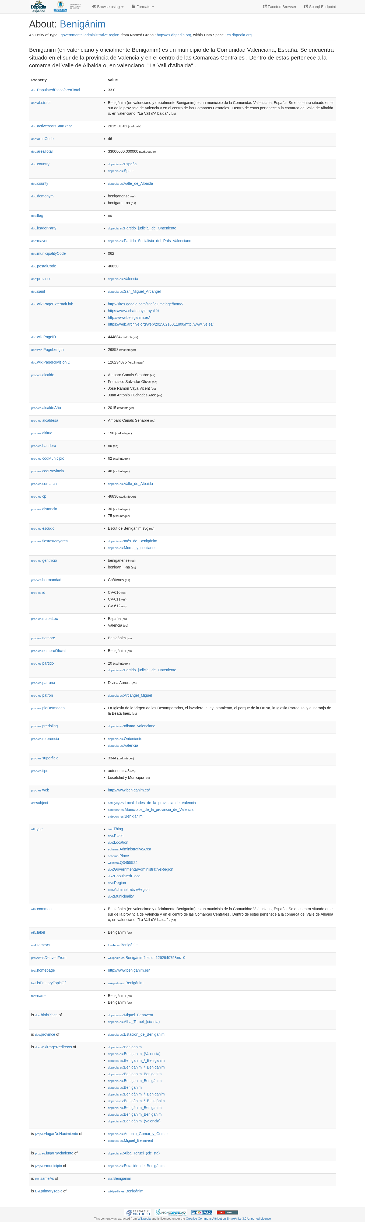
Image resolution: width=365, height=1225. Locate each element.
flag (37, 215)
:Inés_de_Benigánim (132, 541)
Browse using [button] (108, 7)
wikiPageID (43, 337)
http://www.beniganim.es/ (129, 317)
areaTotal (41, 151)
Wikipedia (144, 1218)
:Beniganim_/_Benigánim (136, 1067)
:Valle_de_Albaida (130, 183)
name (39, 995)
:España (122, 164)
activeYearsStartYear (51, 126)
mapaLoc (44, 618)
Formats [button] (143, 7)
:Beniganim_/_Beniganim (136, 1060)
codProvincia (47, 471)
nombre (43, 638)
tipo (39, 771)
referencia (45, 739)
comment (41, 909)
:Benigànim (125, 1087)
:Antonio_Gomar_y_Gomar (138, 1134)
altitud (41, 433)
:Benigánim (125, 816)
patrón (42, 695)
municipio (48, 1166)
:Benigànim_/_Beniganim (136, 1094)
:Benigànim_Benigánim (135, 1114)
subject (39, 803)
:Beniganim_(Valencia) (134, 1054)
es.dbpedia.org (239, 35)
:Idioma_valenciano (131, 726)
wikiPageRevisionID (51, 362)
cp (38, 496)
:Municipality (121, 896)
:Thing (115, 829)
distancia (44, 509)
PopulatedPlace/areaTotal (55, 90)
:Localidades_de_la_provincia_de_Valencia (152, 803)
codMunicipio (47, 458)
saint (38, 291)
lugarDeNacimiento (56, 1134)
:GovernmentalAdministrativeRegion (140, 869)
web (40, 790)
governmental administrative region (90, 35)
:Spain (121, 171)
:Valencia (123, 279)
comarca (44, 483)
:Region (117, 883)
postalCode (43, 266)
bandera (43, 446)
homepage (43, 970)
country (40, 164)
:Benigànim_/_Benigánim (136, 1101)
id (38, 592)
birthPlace (46, 1015)
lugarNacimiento (54, 1153)
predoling (44, 726)
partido (42, 663)
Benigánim (83, 24)
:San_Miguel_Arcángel (134, 291)
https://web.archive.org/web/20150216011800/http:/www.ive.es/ (160, 324)
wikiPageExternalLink (52, 304)
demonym (42, 196)
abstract (41, 102)
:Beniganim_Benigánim (135, 1081)
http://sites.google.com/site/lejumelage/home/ (145, 304)
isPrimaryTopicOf (48, 983)
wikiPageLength (47, 349)
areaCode (42, 139)
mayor (39, 241)
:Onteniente (125, 739)
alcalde (42, 375)
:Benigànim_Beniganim (135, 1107)
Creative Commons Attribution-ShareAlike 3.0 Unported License (228, 1218)
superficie (44, 758)
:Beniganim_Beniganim (135, 1074)
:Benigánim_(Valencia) (134, 1121)
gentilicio (44, 560)
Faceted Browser (279, 7)
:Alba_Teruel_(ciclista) (134, 1022)
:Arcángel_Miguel (130, 695)
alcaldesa (44, 420)
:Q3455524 (123, 862)
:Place (116, 835)
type (37, 829)
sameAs (40, 945)
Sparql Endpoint (320, 7)
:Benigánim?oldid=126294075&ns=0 (146, 957)
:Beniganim (125, 1047)
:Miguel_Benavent (130, 1015)
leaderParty (43, 228)
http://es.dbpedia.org (174, 35)
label (38, 932)
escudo (42, 528)
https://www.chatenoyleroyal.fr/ (133, 311)
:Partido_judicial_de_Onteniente (142, 228)
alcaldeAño (46, 408)
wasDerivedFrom (48, 957)
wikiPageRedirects (53, 1047)
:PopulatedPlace (124, 876)
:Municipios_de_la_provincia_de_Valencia (151, 809)
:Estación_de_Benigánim (136, 1034)
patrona (43, 682)
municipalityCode (48, 253)
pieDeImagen (48, 708)
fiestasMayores (49, 541)
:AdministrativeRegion (129, 889)
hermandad (46, 580)
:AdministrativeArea (129, 849)
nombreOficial (48, 650)
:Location (118, 842)
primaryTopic (48, 1191)
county (39, 183)
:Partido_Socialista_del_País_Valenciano (149, 241)
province (41, 279)
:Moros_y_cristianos (132, 548)
